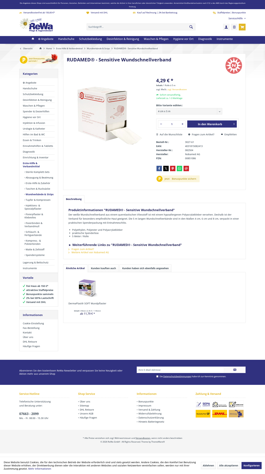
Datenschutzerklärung (151, 421)
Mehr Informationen (39, 468)
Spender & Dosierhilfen (36, 111)
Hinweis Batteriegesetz (151, 425)
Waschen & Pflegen (34, 105)
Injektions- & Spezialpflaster (33, 207)
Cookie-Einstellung (33, 326)
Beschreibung (74, 199)
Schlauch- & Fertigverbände (33, 233)
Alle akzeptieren (228, 465)
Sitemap (84, 409)
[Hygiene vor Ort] (183, 39)
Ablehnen (208, 465)
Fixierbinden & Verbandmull (33, 224)
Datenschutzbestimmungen (177, 379)
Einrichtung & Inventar (36, 157)
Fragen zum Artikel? (201, 134)
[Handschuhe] (66, 39)
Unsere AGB (86, 417)
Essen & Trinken (32, 140)
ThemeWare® (158, 445)
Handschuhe (30, 88)
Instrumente (30, 268)
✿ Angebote (29, 82)
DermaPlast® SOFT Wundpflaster (87, 303)
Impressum (144, 409)
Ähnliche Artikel (75, 268)
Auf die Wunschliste (169, 134)
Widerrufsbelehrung (150, 417)
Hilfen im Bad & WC (34, 134)
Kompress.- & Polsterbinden (33, 242)
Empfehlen (229, 134)
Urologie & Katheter (34, 128)
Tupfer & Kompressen (38, 199)
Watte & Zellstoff (34, 249)
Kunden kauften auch (103, 268)
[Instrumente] (224, 39)
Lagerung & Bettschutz (36, 262)
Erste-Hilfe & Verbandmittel (31, 165)
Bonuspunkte (146, 405)
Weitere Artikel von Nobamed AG (88, 252)
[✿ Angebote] (46, 39)
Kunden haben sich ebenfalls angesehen (145, 268)
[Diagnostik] (205, 39)
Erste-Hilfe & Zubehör (37, 183)
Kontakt (27, 335)
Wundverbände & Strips (39, 194)
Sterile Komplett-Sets (37, 172)
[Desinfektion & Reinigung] (122, 39)
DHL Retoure (30, 345)
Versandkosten (143, 441)
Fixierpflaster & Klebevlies (34, 216)
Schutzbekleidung (33, 94)
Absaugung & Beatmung (39, 177)
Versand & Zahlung (149, 413)
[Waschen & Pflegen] (156, 39)
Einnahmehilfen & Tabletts (38, 146)
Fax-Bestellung (31, 331)
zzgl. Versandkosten (177, 89)
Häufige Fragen (31, 349)
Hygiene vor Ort (32, 117)
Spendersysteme (35, 255)
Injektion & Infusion (34, 123)
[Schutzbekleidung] (90, 39)
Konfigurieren (252, 465)
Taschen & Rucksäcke (37, 188)
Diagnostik (29, 151)
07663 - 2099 (29, 417)
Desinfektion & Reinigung (37, 99)
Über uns (28, 340)
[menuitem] (236, 18)
